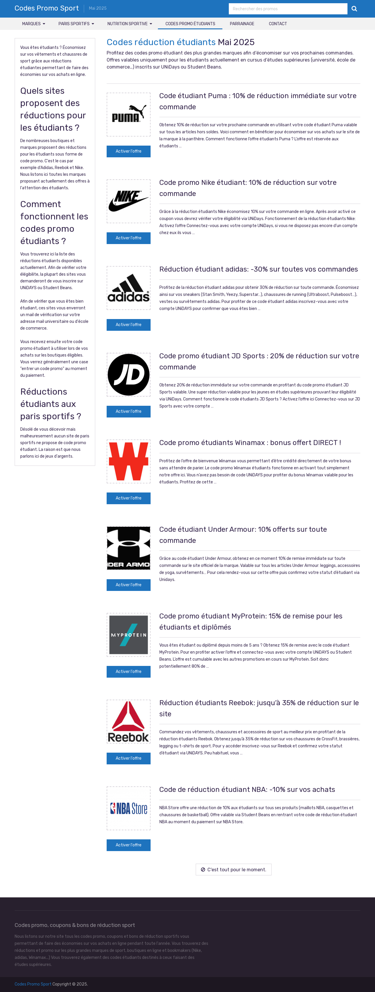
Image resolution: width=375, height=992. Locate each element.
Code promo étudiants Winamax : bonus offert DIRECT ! (250, 443)
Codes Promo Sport (47, 8)
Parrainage (242, 23)
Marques (31, 23)
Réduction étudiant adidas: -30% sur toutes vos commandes (258, 269)
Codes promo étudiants (190, 23)
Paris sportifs (74, 23)
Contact (278, 23)
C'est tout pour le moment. (233, 869)
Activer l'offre (129, 151)
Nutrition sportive (128, 23)
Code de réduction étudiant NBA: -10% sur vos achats (247, 789)
